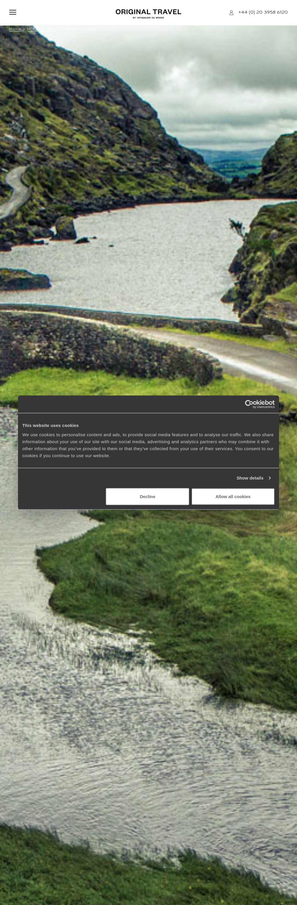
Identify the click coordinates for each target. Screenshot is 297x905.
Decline (147, 496)
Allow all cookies (233, 496)
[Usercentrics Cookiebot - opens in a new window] (249, 404)
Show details (250, 477)
